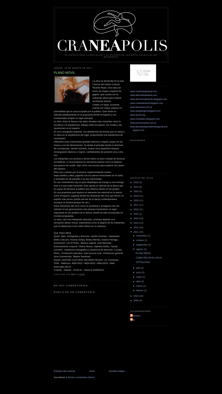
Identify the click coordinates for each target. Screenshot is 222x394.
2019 (136, 196)
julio (138, 268)
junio (139, 272)
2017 (136, 205)
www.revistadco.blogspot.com (145, 119)
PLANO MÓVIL (143, 253)
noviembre (141, 235)
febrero (140, 290)
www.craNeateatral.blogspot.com (146, 103)
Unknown (135, 315)
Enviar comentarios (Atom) (81, 377)
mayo (139, 277)
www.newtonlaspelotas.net (143, 91)
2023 (136, 182)
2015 (136, 214)
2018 (136, 200)
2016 (136, 209)
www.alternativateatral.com (143, 95)
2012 (136, 227)
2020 (136, 191)
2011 (136, 232)
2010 (136, 296)
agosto (140, 249)
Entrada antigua (117, 371)
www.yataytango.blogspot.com (145, 111)
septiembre (142, 244)
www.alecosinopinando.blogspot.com (148, 99)
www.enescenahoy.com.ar (143, 123)
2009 (136, 300)
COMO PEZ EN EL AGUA (149, 257)
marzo (139, 286)
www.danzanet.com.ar (141, 107)
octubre (140, 240)
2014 (136, 218)
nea (133, 319)
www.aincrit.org (137, 115)
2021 (136, 187)
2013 (136, 223)
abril (138, 281)
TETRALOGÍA (143, 262)
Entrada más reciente (64, 371)
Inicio (92, 371)
